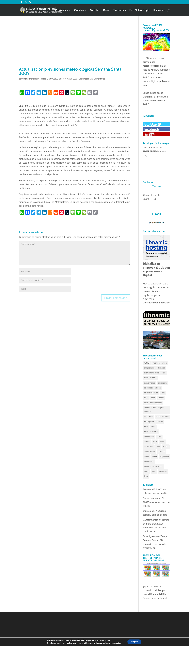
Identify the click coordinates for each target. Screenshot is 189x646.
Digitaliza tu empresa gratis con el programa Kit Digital (156, 269)
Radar (106, 10)
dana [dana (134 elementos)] (153, 398)
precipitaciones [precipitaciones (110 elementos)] (149, 452)
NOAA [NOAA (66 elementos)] (162, 442)
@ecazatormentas (152, 195)
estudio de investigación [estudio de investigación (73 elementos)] (153, 403)
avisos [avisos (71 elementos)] (164, 363)
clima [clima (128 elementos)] (163, 393)
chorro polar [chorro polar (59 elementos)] (162, 383)
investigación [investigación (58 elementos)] (149, 422)
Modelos (79, 10)
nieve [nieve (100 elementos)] (155, 442)
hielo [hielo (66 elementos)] (151, 417)
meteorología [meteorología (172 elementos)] (149, 437)
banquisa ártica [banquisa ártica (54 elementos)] (149, 368)
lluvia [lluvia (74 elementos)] (146, 427)
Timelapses (119, 10)
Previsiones (61, 10)
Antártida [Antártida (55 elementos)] (156, 363)
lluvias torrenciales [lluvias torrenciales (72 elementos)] (151, 432)
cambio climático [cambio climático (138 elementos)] (150, 378)
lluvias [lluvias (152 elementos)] (153, 427)
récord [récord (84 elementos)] (146, 457)
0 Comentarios (98, 79)
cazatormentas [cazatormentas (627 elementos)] (149, 383)
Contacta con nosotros (156, 302)
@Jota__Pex (149, 199)
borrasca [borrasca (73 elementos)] (161, 368)
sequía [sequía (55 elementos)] (154, 457)
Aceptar (134, 641)
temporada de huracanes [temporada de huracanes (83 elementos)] (153, 467)
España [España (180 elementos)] (161, 398)
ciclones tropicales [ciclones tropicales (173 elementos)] (151, 393)
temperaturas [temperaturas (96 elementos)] (149, 462)
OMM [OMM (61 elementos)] (158, 447)
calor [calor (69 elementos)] (164, 373)
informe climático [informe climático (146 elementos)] (162, 417)
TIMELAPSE (149, 151)
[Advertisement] (74, 45)
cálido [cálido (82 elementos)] (146, 398)
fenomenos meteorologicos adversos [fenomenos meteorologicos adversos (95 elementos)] (154, 410)
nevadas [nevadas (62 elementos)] (147, 442)
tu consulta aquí (159, 598)
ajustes (116, 643)
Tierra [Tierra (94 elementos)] (154, 472)
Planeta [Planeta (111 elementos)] (165, 447)
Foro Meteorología (139, 10)
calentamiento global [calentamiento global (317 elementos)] (152, 373)
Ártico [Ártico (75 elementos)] (146, 476)
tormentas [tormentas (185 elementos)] (163, 472)
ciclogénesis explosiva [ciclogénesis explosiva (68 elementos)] (152, 388)
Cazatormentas (29, 79)
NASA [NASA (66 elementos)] (159, 437)
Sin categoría (85, 79)
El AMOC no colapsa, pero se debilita (156, 502)
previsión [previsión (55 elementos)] (161, 452)
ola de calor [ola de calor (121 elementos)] (148, 447)
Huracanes (159, 10)
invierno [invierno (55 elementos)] (160, 422)
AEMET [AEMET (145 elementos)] (147, 363)
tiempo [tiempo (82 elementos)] (146, 472)
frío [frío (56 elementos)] (145, 417)
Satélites (95, 10)
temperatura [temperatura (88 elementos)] (164, 457)
